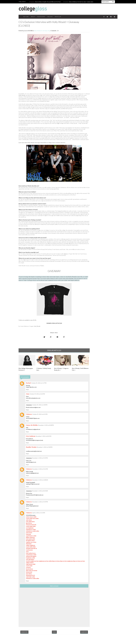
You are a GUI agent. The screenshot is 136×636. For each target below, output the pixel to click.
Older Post (84, 632)
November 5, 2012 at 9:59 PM (40, 502)
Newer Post (24, 632)
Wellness (49, 16)
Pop (49, 30)
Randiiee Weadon (31, 447)
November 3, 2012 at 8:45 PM (43, 436)
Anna (27, 394)
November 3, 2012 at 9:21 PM (40, 469)
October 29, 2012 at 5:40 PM (39, 405)
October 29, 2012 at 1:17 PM (38, 383)
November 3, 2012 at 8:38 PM (46, 425)
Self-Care (26, 16)
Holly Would (22, 95)
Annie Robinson (38, 30)
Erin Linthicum (30, 436)
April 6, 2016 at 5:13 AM (38, 512)
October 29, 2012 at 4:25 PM (37, 394)
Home (54, 632)
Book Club (58, 16)
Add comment (54, 586)
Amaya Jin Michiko (32, 425)
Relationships (41, 16)
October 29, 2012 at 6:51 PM (39, 414)
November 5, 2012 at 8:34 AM (40, 491)
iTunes (42, 265)
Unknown (29, 414)
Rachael (28, 383)
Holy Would (37, 326)
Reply (27, 389)
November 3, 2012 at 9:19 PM (40, 458)
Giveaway (45, 30)
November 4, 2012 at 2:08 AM (40, 480)
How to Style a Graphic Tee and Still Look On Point (48, 2)
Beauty (33, 16)
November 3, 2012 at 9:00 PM (44, 447)
